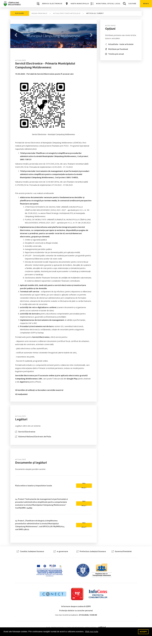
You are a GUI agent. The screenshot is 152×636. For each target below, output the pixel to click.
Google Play (72, 378)
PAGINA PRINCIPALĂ (39, 13)
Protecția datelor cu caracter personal (76, 611)
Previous (15, 35)
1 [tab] (51, 49)
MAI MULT (84, 485)
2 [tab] (55, 49)
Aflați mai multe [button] (91, 632)
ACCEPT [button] (143, 632)
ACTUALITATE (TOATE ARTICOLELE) (66, 13)
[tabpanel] (53, 36)
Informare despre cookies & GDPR (76, 606)
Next (91, 35)
